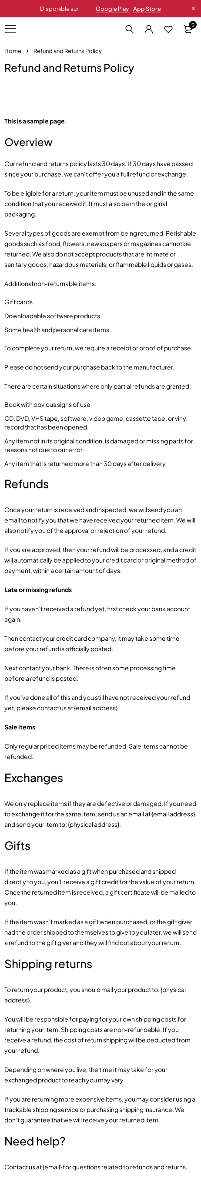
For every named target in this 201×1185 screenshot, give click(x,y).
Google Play (112, 8)
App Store (147, 8)
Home (12, 50)
